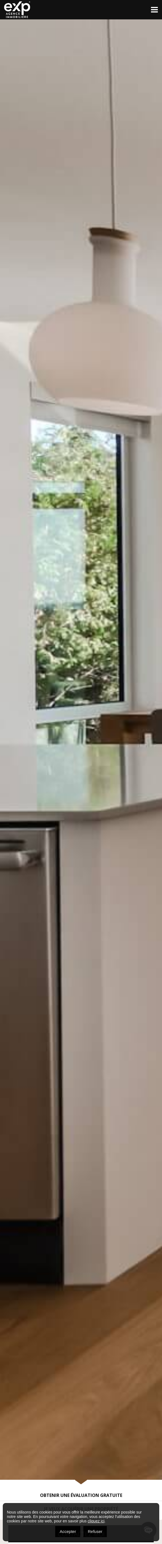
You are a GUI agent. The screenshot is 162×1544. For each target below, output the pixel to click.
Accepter (68, 1531)
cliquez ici (96, 1521)
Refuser (95, 1531)
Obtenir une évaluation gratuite (81, 1495)
